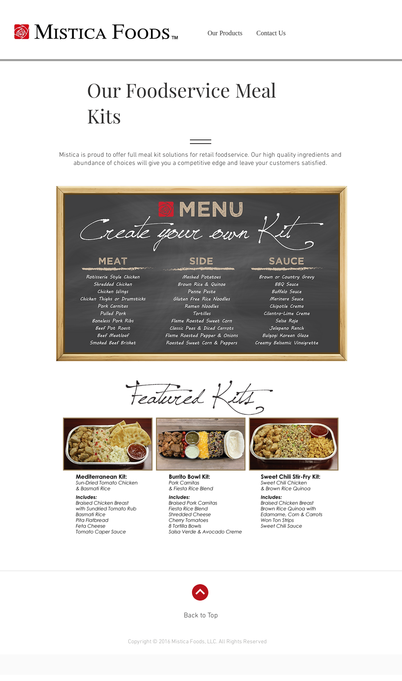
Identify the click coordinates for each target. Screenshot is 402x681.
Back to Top (201, 616)
